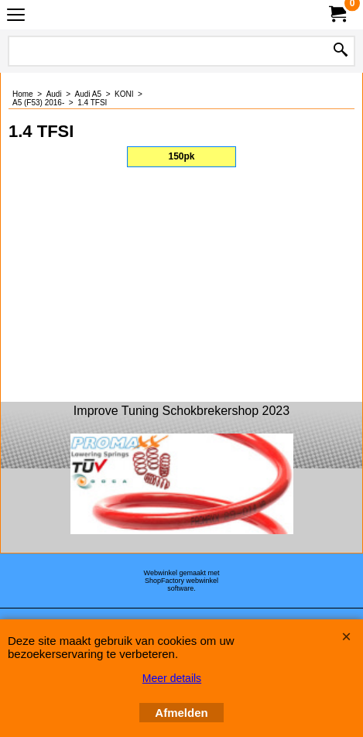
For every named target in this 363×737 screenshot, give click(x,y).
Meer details (171, 678)
